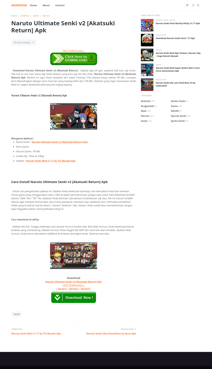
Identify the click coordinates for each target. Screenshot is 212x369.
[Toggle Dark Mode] (193, 5)
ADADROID (19, 5)
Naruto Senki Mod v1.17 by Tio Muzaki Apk (51, 160)
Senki (17, 314)
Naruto (172, 20)
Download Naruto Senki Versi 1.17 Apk (175, 38)
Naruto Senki (161, 35)
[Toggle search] (198, 5)
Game (166, 20)
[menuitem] (33, 5)
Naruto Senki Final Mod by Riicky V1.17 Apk (178, 23)
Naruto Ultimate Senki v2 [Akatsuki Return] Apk (60, 142)
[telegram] (187, 5)
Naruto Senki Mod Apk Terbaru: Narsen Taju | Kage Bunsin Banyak (178, 54)
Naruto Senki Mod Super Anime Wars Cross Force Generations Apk (178, 69)
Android (159, 20)
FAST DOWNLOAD (74, 50)
